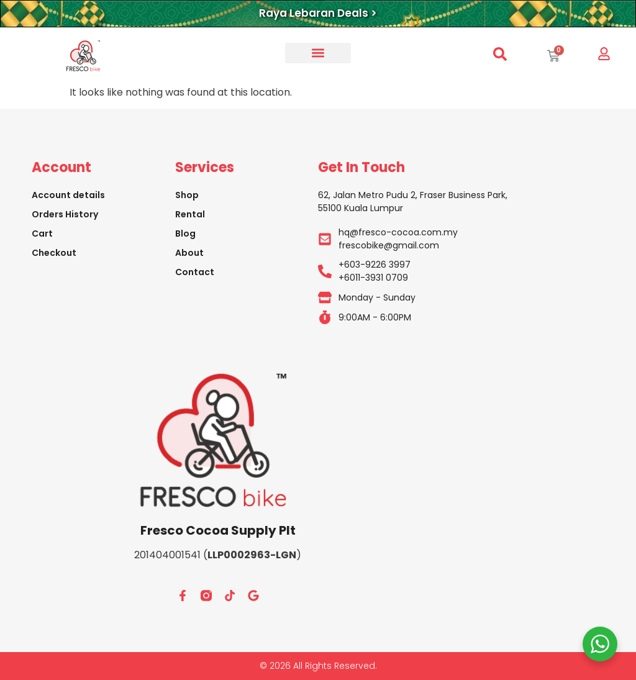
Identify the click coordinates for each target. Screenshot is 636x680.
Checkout (54, 253)
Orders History (65, 214)
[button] (318, 53)
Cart (42, 233)
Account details (68, 195)
